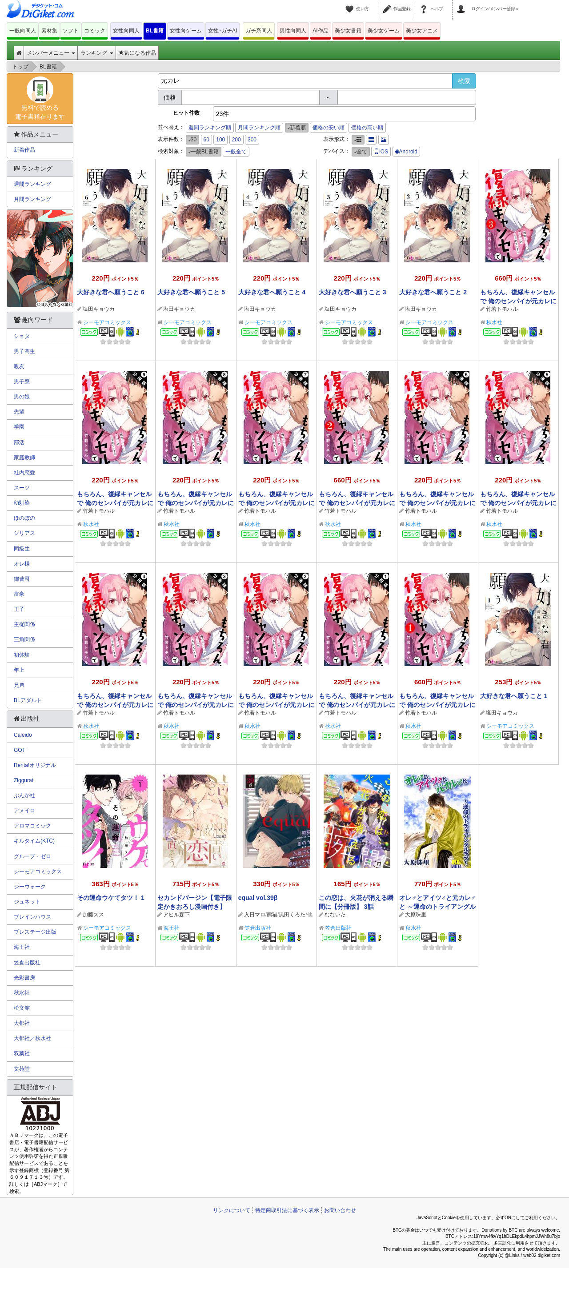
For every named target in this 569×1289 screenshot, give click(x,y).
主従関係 (24, 624)
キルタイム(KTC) (34, 841)
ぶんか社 (24, 795)
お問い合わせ (340, 1210)
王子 (19, 609)
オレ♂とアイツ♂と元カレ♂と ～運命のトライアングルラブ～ (437, 906)
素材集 (49, 31)
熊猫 (272, 915)
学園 (19, 427)
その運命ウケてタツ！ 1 (110, 897)
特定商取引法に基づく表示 (287, 1210)
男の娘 (22, 397)
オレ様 (22, 564)
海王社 (172, 928)
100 (220, 140)
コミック (94, 31)
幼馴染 (22, 503)
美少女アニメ (422, 31)
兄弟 (19, 685)
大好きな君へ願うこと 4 (272, 292)
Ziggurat (23, 780)
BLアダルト (28, 700)
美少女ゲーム (384, 31)
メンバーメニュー (51, 53)
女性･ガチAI (222, 31)
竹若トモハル (502, 309)
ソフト (71, 31)
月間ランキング (32, 199)
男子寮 (22, 381)
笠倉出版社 (257, 928)
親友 (19, 366)
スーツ (22, 488)
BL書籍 (155, 31)
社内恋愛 (24, 473)
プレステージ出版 (35, 932)
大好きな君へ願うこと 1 (514, 695)
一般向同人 (22, 31)
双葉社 (22, 1053)
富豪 (19, 594)
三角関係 (24, 639)
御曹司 (22, 579)
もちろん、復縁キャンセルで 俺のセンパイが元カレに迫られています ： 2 (357, 502)
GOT (19, 750)
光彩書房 (24, 978)
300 (252, 140)
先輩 (19, 412)
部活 (19, 442)
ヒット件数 (186, 113)
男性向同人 (293, 31)
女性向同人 (126, 31)
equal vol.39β (258, 897)
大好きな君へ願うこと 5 (191, 292)
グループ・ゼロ (32, 856)
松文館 (22, 1008)
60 (206, 140)
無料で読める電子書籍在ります (40, 98)
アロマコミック (32, 826)
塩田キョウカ (99, 309)
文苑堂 (22, 1069)
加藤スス (93, 915)
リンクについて (231, 1210)
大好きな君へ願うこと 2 (433, 292)
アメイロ (24, 810)
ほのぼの (24, 518)
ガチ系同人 (258, 31)
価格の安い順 (329, 127)
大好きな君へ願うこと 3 (352, 292)
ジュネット (27, 902)
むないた (335, 915)
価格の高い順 (367, 127)
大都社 (22, 1023)
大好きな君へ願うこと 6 (110, 292)
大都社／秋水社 (32, 1038)
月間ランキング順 (259, 127)
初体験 (22, 655)
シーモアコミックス (107, 322)
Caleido (23, 735)
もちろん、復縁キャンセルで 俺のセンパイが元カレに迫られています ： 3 (518, 301)
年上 (19, 670)
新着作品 (24, 150)
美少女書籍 (348, 31)
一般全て (236, 152)
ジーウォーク (30, 886)
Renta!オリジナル (35, 765)
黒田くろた (292, 915)
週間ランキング (32, 184)
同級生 (22, 549)
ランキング (96, 53)
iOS (381, 152)
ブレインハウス (32, 917)
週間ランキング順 (209, 127)
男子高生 (24, 351)
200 (236, 140)
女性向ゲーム (186, 31)
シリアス (24, 533)
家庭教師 (24, 457)
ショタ (22, 336)
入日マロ (254, 915)
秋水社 (494, 322)
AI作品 (320, 31)
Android (406, 152)
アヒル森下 (176, 915)
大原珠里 (415, 915)
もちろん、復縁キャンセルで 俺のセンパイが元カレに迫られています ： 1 (437, 704)
